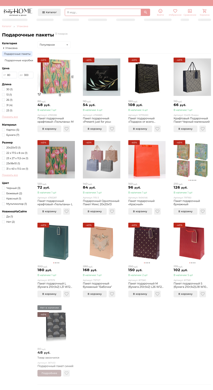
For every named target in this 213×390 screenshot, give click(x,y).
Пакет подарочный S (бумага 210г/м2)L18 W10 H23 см (190, 285)
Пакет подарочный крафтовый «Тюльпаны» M (55, 120)
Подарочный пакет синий (55, 366)
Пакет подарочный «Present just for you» (97, 120)
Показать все (10, 116)
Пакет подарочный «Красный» (141, 202)
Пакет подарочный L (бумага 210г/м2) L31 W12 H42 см (53, 285)
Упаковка (22, 26)
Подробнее (49, 373)
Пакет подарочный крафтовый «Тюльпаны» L (55, 202)
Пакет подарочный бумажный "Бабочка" (97, 285)
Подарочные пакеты (17, 53)
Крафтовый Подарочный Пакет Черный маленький (192, 120)
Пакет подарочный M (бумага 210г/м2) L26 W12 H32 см (145, 285)
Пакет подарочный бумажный (187, 202)
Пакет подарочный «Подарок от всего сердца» (141, 120)
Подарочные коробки (19, 60)
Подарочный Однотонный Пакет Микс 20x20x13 (101, 202)
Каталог (6, 26)
